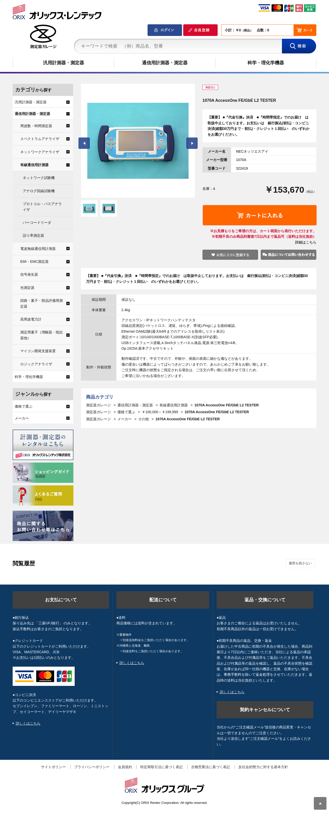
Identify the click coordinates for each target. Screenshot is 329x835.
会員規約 (125, 767)
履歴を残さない (300, 563)
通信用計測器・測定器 (165, 62)
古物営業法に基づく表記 (210, 767)
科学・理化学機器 (266, 62)
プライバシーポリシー (92, 767)
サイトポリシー (53, 767)
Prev (84, 143)
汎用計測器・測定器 (63, 62)
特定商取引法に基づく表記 (161, 767)
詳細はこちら (305, 242)
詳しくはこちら (28, 723)
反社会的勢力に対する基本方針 (263, 767)
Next (192, 143)
